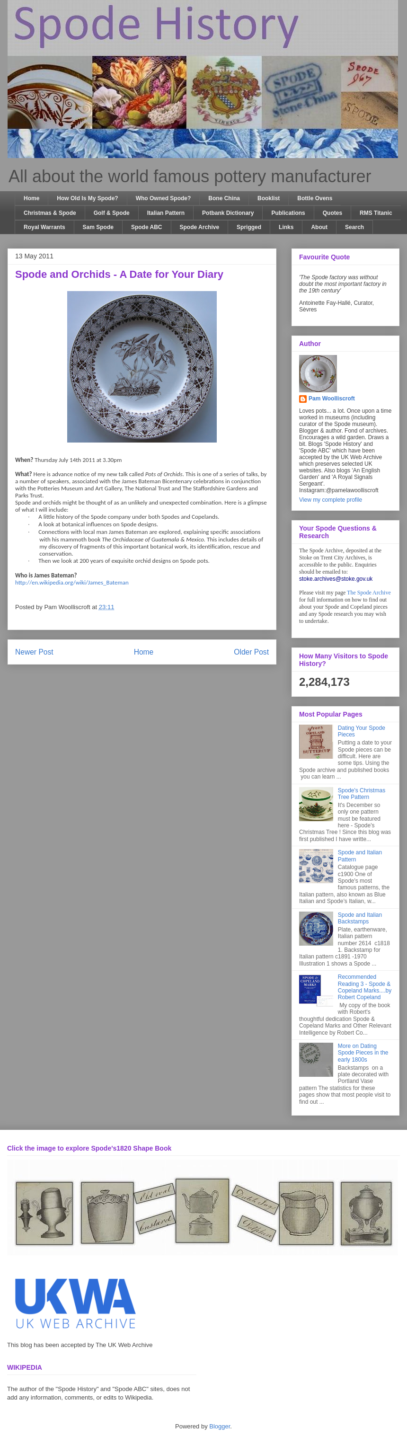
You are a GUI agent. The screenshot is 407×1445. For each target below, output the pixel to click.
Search (354, 227)
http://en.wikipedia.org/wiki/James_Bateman (72, 582)
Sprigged (249, 227)
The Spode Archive (369, 592)
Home (31, 198)
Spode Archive (200, 227)
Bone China (224, 198)
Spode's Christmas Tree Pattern (361, 793)
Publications (288, 213)
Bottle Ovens (314, 198)
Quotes (332, 213)
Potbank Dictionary (228, 213)
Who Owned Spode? (163, 198)
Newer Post (34, 652)
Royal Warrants (44, 227)
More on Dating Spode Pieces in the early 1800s (363, 1053)
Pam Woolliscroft (332, 398)
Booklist (268, 198)
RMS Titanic (376, 213)
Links (286, 227)
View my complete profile (330, 499)
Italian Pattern (166, 213)
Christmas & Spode (50, 213)
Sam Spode (98, 227)
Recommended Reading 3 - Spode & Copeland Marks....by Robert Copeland (364, 987)
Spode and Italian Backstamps (360, 918)
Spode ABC (146, 227)
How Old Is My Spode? (87, 198)
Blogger (219, 1426)
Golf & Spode (112, 213)
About (319, 227)
